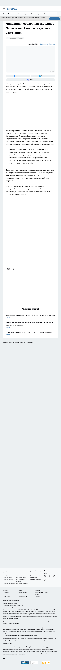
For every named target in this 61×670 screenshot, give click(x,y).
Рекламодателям (23, 596)
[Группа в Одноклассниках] (49, 576)
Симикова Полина (47, 44)
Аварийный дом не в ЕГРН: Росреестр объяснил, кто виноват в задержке (30, 316)
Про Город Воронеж (8, 575)
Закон (20, 38)
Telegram (5, 590)
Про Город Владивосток (9, 583)
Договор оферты (23, 592)
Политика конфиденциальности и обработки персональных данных (20, 635)
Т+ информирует (23, 14)
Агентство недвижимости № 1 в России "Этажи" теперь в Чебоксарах (30, 333)
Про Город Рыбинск (21, 577)
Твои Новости (19, 571)
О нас (20, 590)
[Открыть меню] (4, 9)
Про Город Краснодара (22, 583)
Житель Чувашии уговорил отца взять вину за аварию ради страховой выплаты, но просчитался (30, 325)
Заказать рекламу (49, 14)
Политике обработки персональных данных (17, 19)
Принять (54, 19)
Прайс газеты (6, 596)
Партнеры (37, 596)
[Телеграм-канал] (43, 76)
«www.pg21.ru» (15, 600)
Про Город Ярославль (35, 575)
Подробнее (6, 633)
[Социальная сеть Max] (30, 79)
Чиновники (11, 38)
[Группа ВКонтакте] (18, 76)
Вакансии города (36, 14)
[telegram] (14, 269)
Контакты (37, 590)
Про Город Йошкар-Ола (36, 571)
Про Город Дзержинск (35, 579)
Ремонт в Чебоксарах (9, 14)
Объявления (6, 592)
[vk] (8, 269)
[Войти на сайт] (56, 9)
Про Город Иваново (21, 575)
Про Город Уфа (33, 577)
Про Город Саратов (8, 579)
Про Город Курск (7, 577)
